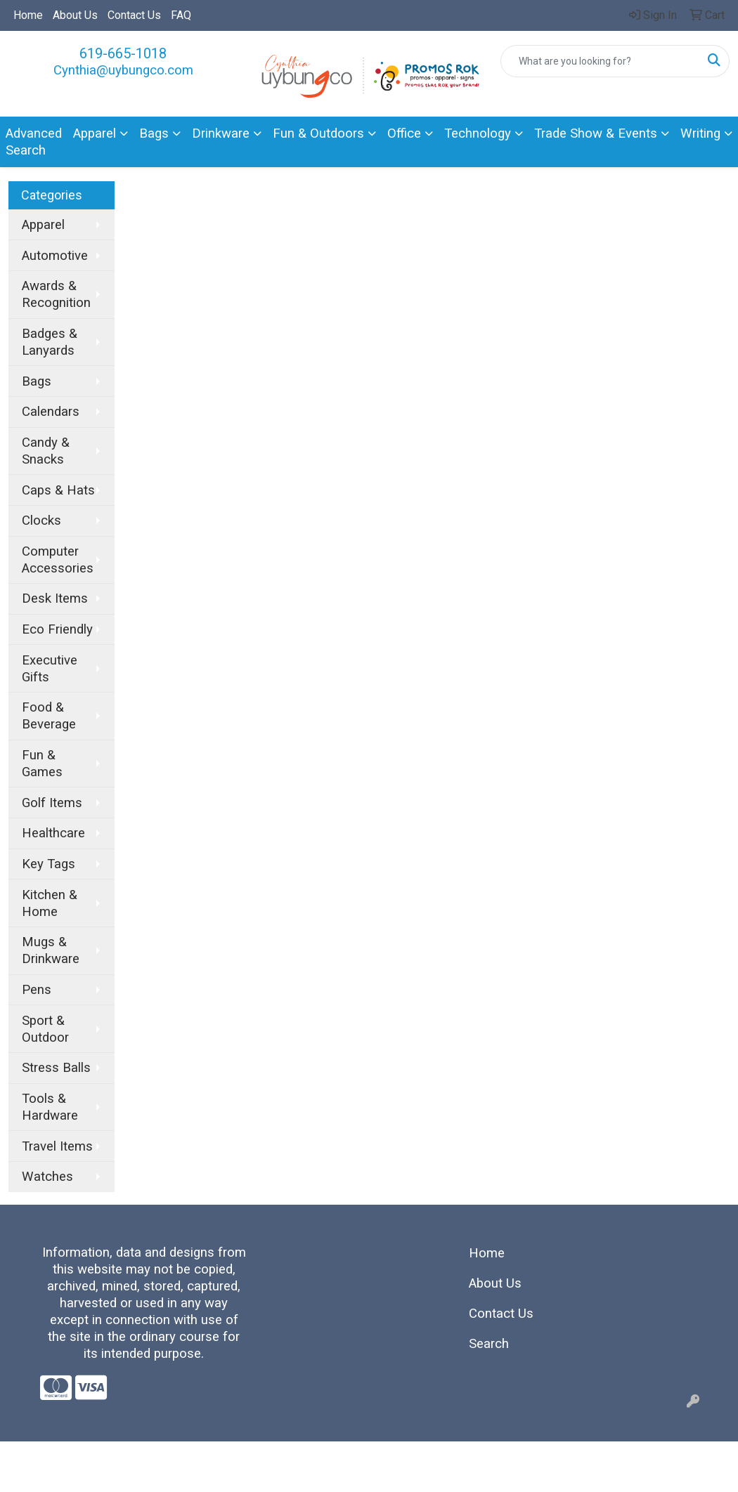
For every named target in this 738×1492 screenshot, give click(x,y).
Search (489, 1344)
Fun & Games (42, 763)
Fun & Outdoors (318, 133)
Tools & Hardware (50, 1107)
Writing (700, 133)
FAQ (181, 15)
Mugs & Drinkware (50, 950)
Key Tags (48, 864)
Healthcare (53, 833)
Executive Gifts (49, 669)
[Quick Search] (600, 61)
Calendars (50, 411)
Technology (477, 133)
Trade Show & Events (595, 133)
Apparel (94, 133)
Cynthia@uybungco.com (123, 70)
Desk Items (55, 598)
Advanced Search (34, 142)
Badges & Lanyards (49, 342)
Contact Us (134, 15)
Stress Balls (56, 1067)
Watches (47, 1176)
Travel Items (57, 1146)
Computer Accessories (57, 560)
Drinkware (221, 133)
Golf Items (52, 803)
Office (404, 133)
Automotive (55, 255)
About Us (75, 15)
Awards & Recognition (56, 294)
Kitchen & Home (49, 903)
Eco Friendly (57, 629)
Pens (36, 989)
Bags (154, 133)
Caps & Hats (58, 490)
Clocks (41, 520)
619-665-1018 (123, 53)
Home (28, 15)
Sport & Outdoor (45, 1029)
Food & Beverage (49, 716)
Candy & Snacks (46, 451)
